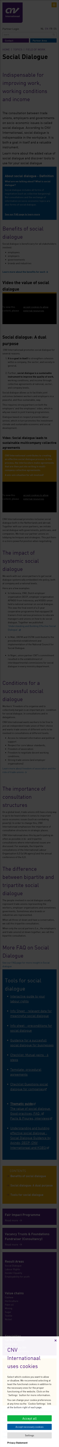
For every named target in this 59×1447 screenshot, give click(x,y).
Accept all (29, 1418)
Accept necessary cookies (29, 1426)
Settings (29, 1435)
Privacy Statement (17, 1442)
